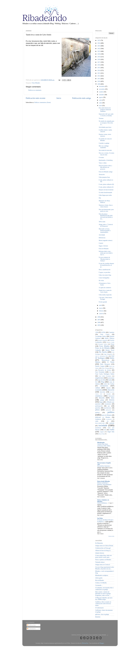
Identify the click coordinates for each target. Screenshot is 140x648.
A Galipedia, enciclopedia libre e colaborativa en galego (104, 588)
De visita (101, 280)
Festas (112, 344)
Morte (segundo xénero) (105, 240)
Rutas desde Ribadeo (103, 481)
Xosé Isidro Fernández (105, 376)
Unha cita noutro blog (105, 275)
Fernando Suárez (102, 344)
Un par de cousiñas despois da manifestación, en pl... (106, 265)
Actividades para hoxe (105, 127)
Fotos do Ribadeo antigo (105, 172)
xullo (100, 100)
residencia (98, 419)
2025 (99, 40)
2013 (99, 73)
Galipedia (98, 350)
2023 (99, 46)
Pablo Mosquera (105, 364)
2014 (99, 70)
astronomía (111, 378)
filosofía (102, 398)
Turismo (101, 118)
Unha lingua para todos (105, 195)
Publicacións (31, 625)
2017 (99, 62)
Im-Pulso (100, 518)
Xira (110, 372)
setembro (102, 94)
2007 (99, 319)
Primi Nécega (105, 368)
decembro (102, 86)
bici (96, 382)
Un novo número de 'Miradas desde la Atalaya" (104, 259)
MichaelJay (85, 643)
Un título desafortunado (105, 192)
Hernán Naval (110, 350)
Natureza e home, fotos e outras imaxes (106, 206)
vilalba (112, 430)
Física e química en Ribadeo (103, 559)
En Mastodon (99, 543)
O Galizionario (99, 608)
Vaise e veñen (102, 163)
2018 (99, 59)
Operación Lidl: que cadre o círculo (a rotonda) (106, 114)
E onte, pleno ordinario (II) (106, 184)
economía (98, 390)
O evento (101, 157)
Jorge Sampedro (108, 354)
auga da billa (101, 380)
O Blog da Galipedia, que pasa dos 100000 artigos (103, 598)
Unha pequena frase (104, 177)
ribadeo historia (99, 553)
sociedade (102, 425)
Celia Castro (104, 334)
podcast (97, 412)
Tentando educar (100, 562)
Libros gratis (98, 578)
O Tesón (110, 362)
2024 (99, 43)
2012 (99, 76)
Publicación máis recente (35, 98)
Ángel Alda (110, 431)
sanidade (111, 423)
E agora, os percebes (104, 272)
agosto (101, 97)
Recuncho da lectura (104, 370)
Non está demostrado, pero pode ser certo (106, 210)
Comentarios (31, 628)
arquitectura (99, 378)
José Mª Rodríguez (104, 357)
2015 (99, 67)
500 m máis (102, 221)
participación (99, 406)
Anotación (102, 174)
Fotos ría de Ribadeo (102, 348)
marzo (101, 308)
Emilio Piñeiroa (109, 338)
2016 (99, 65)
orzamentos (108, 404)
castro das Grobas (109, 384)
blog (102, 382)
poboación (108, 410)
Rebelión (97, 617)
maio (100, 105)
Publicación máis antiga (81, 98)
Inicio (58, 98)
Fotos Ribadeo (36, 83)
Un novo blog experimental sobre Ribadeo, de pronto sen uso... (104, 568)
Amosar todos (111, 536)
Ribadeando (101, 442)
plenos (97, 410)
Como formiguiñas (104, 278)
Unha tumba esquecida (105, 295)
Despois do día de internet (106, 190)
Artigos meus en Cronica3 (102, 564)
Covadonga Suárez (100, 336)
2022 (99, 48)
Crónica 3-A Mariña (101, 583)
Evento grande (103, 302)
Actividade (102, 235)
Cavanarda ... (99, 585)
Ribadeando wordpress (101, 575)
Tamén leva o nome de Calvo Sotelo (105, 291)
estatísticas (99, 396)
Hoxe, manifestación (104, 269)
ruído (96, 421)
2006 (99, 322)
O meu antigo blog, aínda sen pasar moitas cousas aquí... (103, 556)
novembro (102, 89)
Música (97, 362)
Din (100, 198)
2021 (99, 51)
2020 (99, 54)
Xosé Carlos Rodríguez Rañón (104, 374)
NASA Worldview (102, 503)
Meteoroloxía (105, 360)
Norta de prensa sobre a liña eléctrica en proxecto (105, 167)
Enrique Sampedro (102, 340)
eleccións (102, 392)
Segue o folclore (103, 246)
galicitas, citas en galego (102, 614)
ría (107, 421)
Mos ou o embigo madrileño (104, 146)
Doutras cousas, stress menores (105, 135)
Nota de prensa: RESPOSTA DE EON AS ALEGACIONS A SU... (105, 216)
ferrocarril (111, 396)
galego (102, 400)
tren (105, 429)
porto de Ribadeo (107, 415)
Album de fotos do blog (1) (103, 550)
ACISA (103, 332)
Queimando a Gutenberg (105, 160)
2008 (99, 317)
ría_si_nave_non (100, 423)
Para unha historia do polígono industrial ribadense (105, 109)
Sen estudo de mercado (105, 150)
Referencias (102, 237)
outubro (101, 92)
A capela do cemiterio (105, 287)
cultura (97, 388)
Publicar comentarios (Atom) (42, 102)
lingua (101, 402)
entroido (108, 394)
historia (111, 400)
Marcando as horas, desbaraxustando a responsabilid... (105, 230)
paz (109, 406)
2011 (99, 78)
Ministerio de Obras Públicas (104, 201)
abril (100, 305)
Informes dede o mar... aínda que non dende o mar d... (106, 253)
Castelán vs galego (104, 143)
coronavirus (104, 386)
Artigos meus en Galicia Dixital (104, 545)
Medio (112, 358)
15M (96, 332)
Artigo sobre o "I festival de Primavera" (106, 225)
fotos (112, 398)
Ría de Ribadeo (99, 580)
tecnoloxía (98, 427)
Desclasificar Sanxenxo (103, 466)
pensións (97, 408)
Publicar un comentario (34, 90)
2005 (99, 325)
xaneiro (101, 313)
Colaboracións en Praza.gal (103, 548)
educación (110, 390)
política (111, 412)
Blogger (101, 643)
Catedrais (111, 332)
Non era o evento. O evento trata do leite (106, 153)
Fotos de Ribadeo (104, 248)
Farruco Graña (110, 342)
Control (101, 243)
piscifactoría (107, 408)
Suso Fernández (100, 372)
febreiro (101, 311)
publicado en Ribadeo (102, 417)
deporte (108, 388)
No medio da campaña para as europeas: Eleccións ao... (106, 122)
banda (110, 380)
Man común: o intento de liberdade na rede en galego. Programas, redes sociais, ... (103, 593)
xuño (100, 103)
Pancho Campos (100, 366)
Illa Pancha (103, 352)
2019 (99, 56)
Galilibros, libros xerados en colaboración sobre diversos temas (103, 603)
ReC (113, 368)
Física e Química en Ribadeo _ (103, 500)
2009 (99, 84)
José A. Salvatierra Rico (101, 356)
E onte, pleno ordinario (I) (106, 187)
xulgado (102, 431)
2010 (99, 81)
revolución (109, 419)
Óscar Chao (102, 434)
